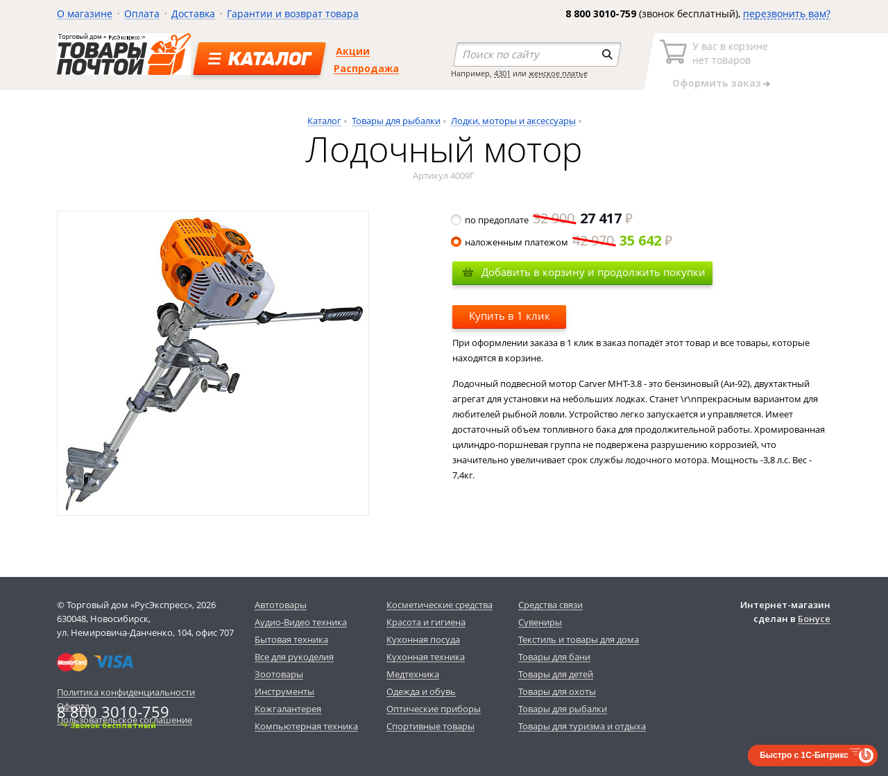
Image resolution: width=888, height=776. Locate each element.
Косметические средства (439, 604)
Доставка (193, 13)
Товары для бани (554, 656)
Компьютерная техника (306, 726)
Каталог (324, 120)
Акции (353, 51)
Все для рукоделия (294, 656)
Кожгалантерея (288, 708)
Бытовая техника (291, 639)
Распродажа (366, 68)
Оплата (142, 13)
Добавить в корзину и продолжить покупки (593, 272)
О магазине (84, 13)
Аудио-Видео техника (301, 622)
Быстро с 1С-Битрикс (804, 755)
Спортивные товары (430, 726)
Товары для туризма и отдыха (582, 726)
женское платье (558, 73)
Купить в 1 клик (509, 315)
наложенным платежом (562, 242)
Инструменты (284, 691)
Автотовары (281, 604)
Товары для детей (555, 674)
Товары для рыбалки (396, 120)
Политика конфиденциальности (126, 692)
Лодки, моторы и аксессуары (513, 120)
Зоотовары (279, 674)
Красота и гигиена (426, 622)
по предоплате (542, 220)
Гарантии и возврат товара (293, 13)
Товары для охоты (557, 691)
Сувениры (540, 622)
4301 (502, 73)
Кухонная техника (425, 656)
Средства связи (550, 604)
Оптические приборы (433, 708)
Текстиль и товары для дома (578, 639)
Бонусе (814, 618)
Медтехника (412, 674)
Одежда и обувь (421, 691)
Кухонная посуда (423, 639)
